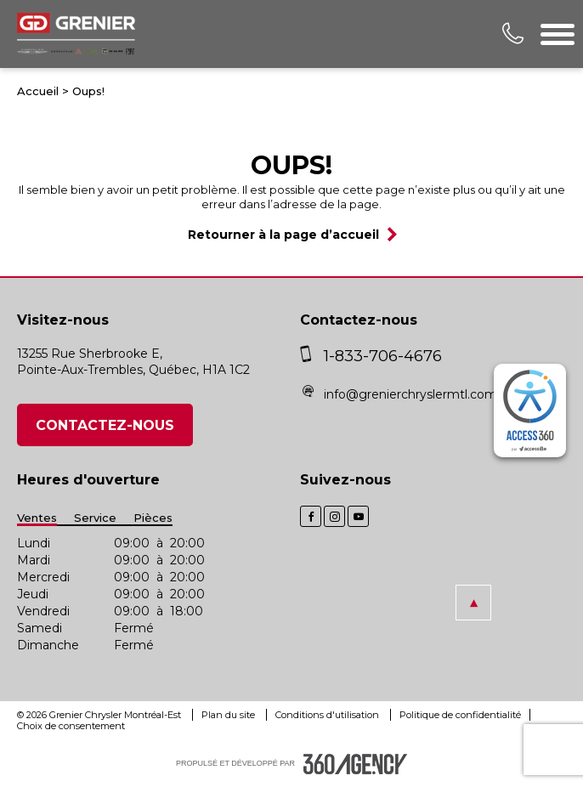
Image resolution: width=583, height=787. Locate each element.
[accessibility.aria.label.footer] (355, 764)
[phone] (310, 356)
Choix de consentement (71, 726)
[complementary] (530, 410)
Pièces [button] (153, 518)
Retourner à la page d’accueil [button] (283, 234)
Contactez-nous (105, 425)
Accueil (38, 91)
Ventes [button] (37, 518)
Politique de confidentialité (460, 715)
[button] (473, 602)
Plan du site (229, 715)
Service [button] (95, 518)
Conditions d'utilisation (328, 715)
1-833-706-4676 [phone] (383, 356)
